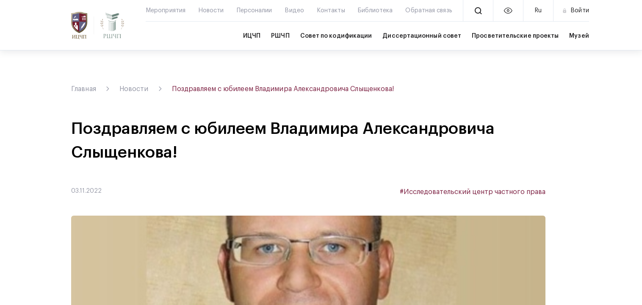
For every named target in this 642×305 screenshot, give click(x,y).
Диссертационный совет (421, 36)
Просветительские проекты (515, 36)
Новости (134, 89)
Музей (579, 36)
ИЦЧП (251, 36)
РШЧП (280, 36)
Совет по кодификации (336, 36)
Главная (83, 89)
